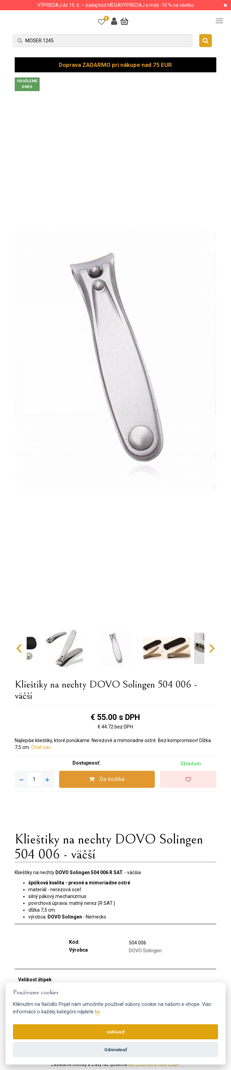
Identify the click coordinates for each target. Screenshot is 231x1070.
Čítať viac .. (42, 747)
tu (97, 1012)
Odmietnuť (115, 1049)
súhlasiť (116, 1032)
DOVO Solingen (145, 950)
